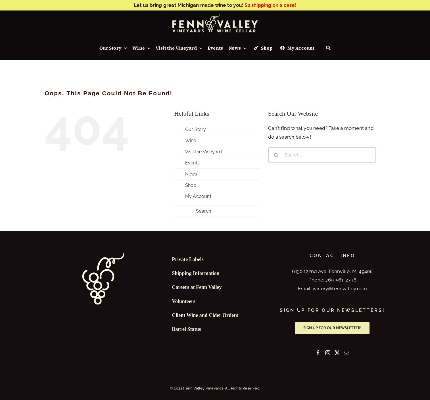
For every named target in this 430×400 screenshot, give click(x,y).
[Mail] (346, 352)
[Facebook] (318, 352)
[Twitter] (337, 352)
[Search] (328, 48)
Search (203, 211)
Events (192, 163)
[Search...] (322, 155)
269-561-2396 (340, 280)
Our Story (195, 129)
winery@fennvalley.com (340, 288)
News (191, 174)
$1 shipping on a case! (270, 5)
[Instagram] (327, 352)
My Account (198, 196)
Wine (190, 140)
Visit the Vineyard (203, 152)
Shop (191, 185)
